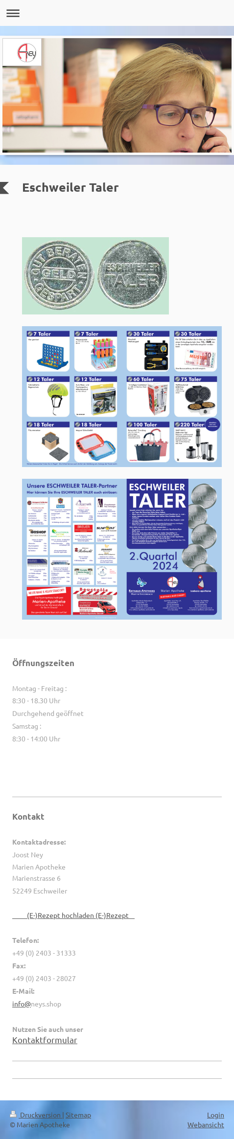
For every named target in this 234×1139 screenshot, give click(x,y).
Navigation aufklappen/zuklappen (117, 12)
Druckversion (36, 1114)
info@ (21, 1003)
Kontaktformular (44, 1039)
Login (215, 1114)
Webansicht (205, 1124)
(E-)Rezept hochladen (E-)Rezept (73, 915)
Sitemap (78, 1114)
